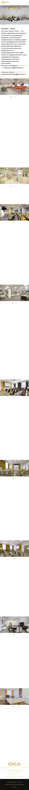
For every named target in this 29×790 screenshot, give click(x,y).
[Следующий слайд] (28, 86)
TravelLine (3, 25)
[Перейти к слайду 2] (11, 96)
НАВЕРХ (14, 787)
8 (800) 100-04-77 (14, 773)
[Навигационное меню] (27, 2)
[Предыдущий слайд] (1, 86)
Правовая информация (12, 782)
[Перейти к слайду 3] (15, 222)
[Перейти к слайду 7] (17, 96)
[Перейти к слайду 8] (18, 96)
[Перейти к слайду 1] (10, 96)
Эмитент (20, 782)
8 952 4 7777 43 (20, 72)
